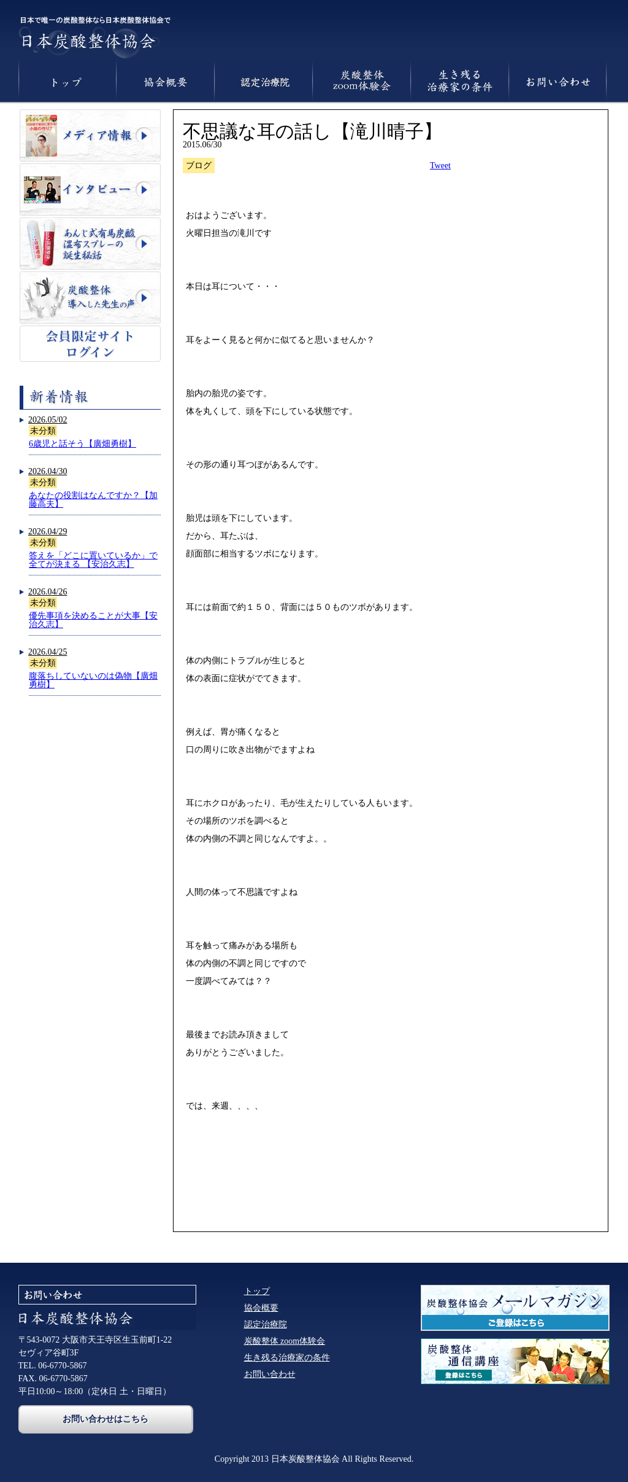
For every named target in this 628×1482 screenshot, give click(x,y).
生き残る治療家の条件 (287, 1357)
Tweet (440, 165)
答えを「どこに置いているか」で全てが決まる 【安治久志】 (93, 560)
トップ (257, 1291)
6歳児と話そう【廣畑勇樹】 (82, 443)
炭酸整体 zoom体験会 (285, 1341)
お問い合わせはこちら (105, 1419)
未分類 (43, 430)
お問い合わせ (270, 1374)
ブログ (199, 165)
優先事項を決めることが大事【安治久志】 (93, 620)
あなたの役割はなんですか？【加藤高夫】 (93, 500)
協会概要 (261, 1307)
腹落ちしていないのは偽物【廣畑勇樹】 (93, 680)
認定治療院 (265, 1324)
